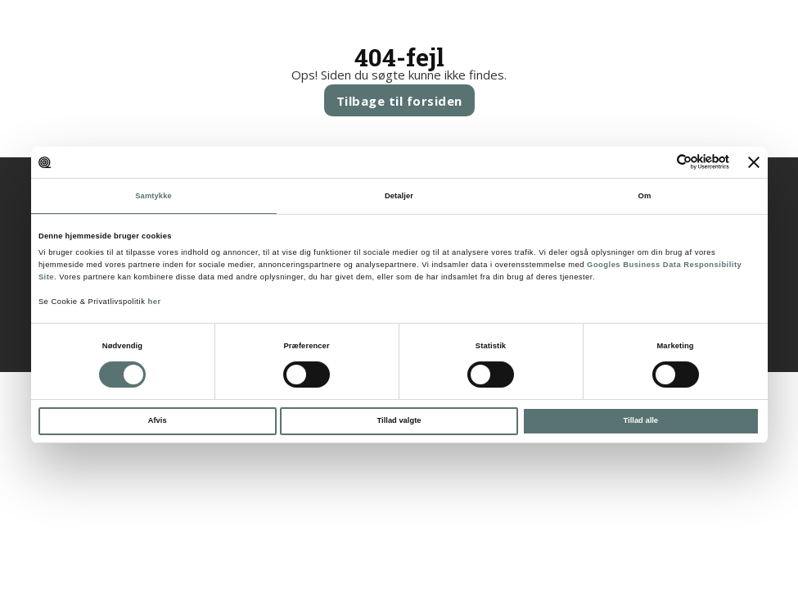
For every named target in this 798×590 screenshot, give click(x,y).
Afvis (157, 420)
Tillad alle (641, 420)
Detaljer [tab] (399, 196)
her (153, 301)
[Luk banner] (754, 162)
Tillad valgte (399, 420)
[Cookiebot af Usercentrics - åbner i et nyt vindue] (657, 162)
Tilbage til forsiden (399, 101)
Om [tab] (644, 196)
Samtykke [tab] (153, 196)
